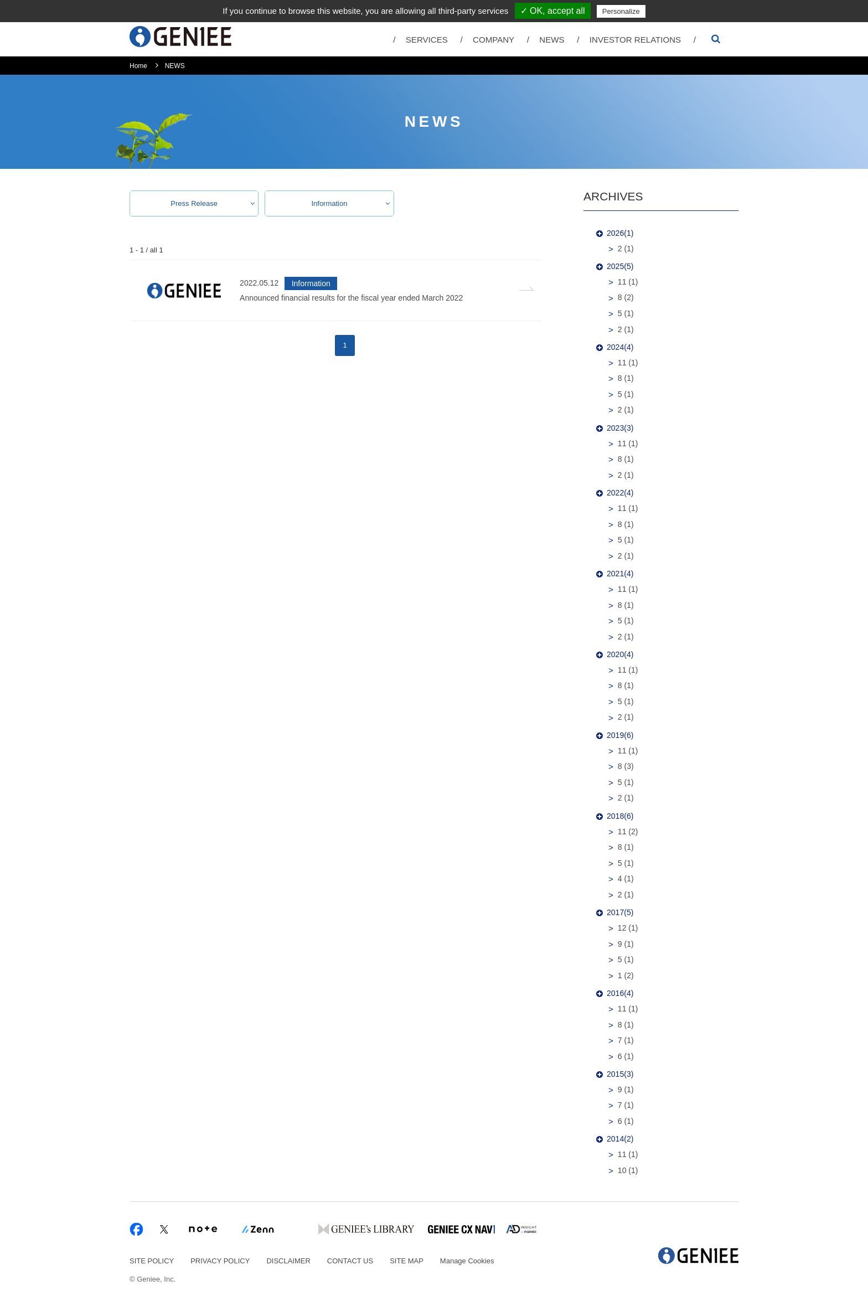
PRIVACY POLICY (220, 1261)
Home (138, 66)
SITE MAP (406, 1261)
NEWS (551, 39)
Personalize (621, 11)
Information (329, 203)
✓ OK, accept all (552, 11)
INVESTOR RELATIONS (635, 39)
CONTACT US (350, 1261)
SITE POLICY (152, 1261)
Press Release (194, 203)
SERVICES (427, 39)
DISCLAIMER (288, 1261)
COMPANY (493, 39)
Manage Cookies (467, 1261)
